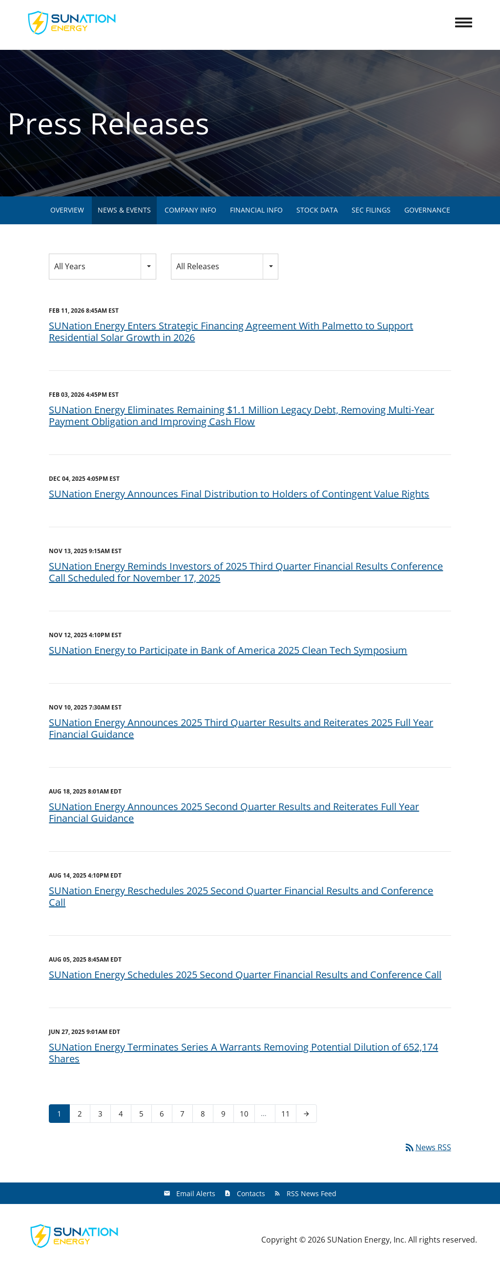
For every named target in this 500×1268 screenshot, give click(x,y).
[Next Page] (306, 1113)
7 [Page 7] (185, 1115)
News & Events (124, 210)
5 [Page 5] (144, 1115)
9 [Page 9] (226, 1115)
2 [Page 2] (82, 1115)
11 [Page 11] (288, 1115)
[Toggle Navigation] (463, 22)
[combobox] (102, 266)
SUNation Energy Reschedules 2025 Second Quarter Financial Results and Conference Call (241, 896)
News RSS (427, 1147)
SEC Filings (371, 210)
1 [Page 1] (62, 1115)
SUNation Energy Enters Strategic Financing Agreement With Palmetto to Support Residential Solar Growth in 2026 (231, 331)
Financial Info (256, 210)
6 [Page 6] (164, 1115)
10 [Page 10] (247, 1115)
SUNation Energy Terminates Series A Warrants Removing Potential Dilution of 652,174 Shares (243, 1052)
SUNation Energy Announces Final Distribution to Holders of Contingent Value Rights (239, 493)
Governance (427, 210)
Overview (67, 210)
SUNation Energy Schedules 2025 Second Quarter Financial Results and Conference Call (245, 974)
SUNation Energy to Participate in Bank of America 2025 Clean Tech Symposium (228, 650)
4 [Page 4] (123, 1115)
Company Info (190, 210)
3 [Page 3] (103, 1115)
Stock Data (317, 210)
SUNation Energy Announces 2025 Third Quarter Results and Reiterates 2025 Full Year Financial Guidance (241, 728)
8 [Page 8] (205, 1115)
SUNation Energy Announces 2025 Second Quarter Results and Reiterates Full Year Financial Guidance (234, 812)
